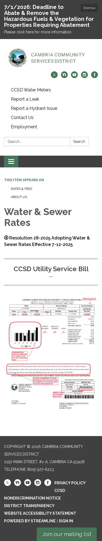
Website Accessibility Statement (40, 513)
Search (79, 141)
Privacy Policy (70, 483)
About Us (19, 197)
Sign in (66, 521)
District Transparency (29, 506)
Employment (24, 126)
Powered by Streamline (30, 521)
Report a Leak (25, 99)
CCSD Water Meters (31, 89)
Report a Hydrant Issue (34, 108)
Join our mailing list (66, 534)
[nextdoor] (64, 76)
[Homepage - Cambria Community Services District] (51, 57)
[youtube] (74, 76)
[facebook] (94, 76)
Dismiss (89, 8)
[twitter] (54, 76)
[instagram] (84, 76)
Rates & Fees (22, 189)
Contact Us (22, 117)
